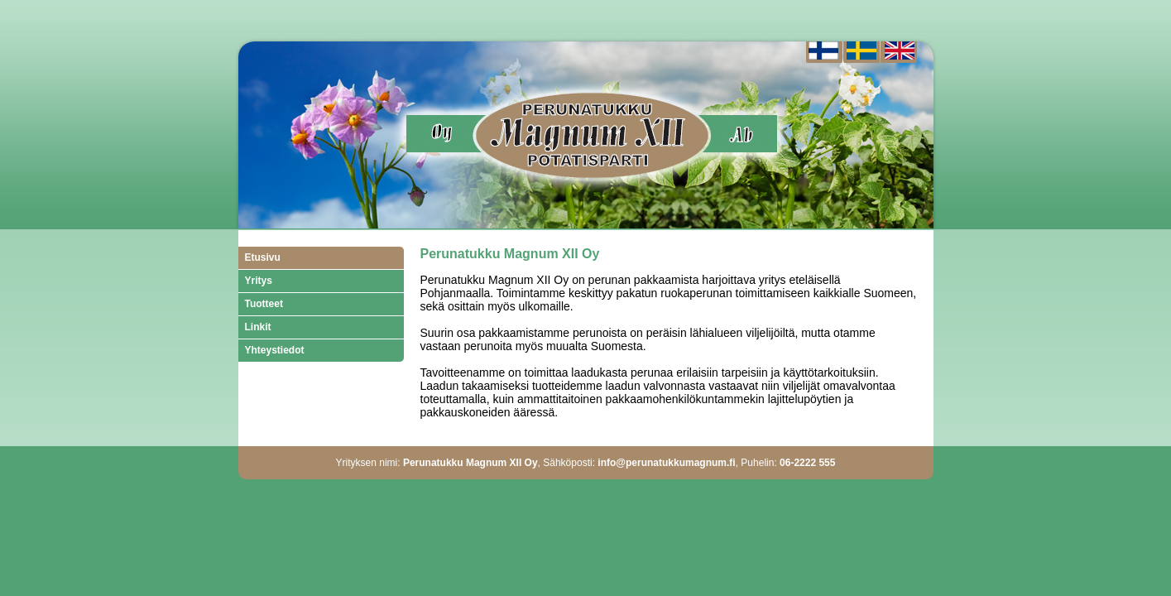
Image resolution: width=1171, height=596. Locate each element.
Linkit (258, 327)
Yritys (258, 280)
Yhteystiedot (275, 350)
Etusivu (263, 257)
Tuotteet (264, 304)
